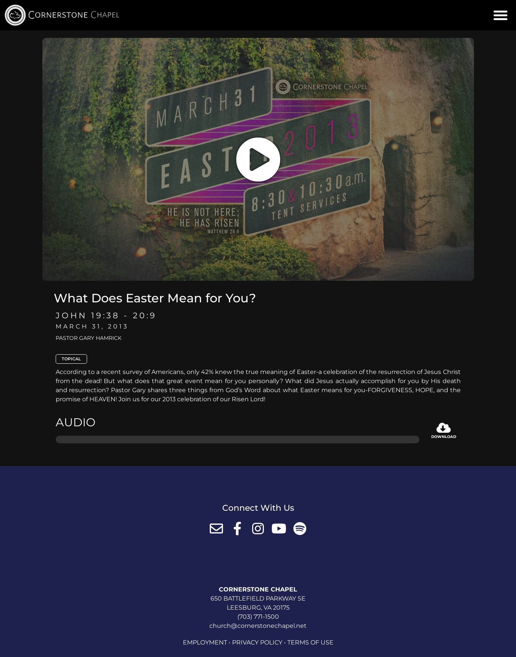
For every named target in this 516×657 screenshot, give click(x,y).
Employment (205, 642)
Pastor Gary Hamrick (89, 338)
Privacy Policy (257, 642)
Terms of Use (310, 642)
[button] (500, 15)
